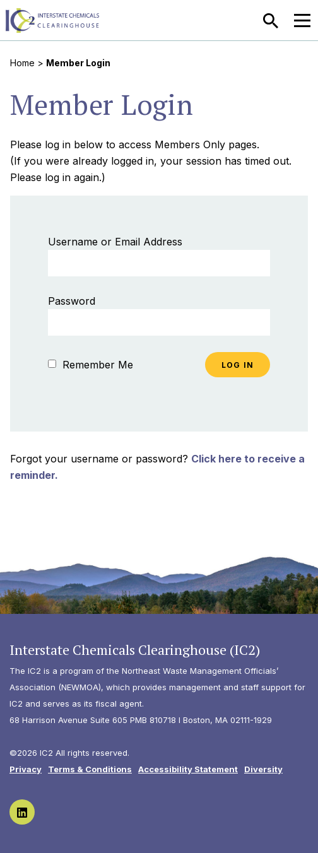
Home (22, 62)
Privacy (25, 769)
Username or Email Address (115, 241)
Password (71, 301)
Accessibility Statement (188, 769)
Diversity (263, 769)
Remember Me (90, 364)
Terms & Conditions (90, 769)
